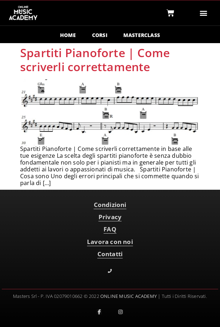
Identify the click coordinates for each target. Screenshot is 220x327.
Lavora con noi (110, 242)
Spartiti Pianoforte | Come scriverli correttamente (95, 59)
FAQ (110, 229)
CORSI (99, 35)
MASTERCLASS (141, 35)
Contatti (110, 254)
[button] (203, 13)
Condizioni (110, 205)
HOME (68, 35)
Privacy (110, 217)
